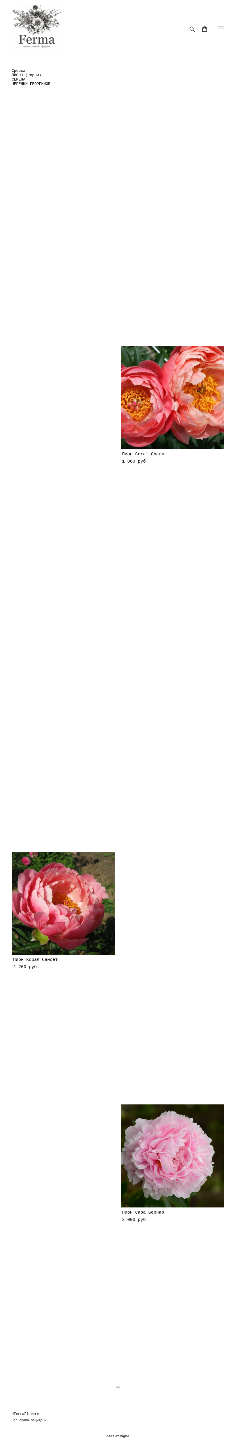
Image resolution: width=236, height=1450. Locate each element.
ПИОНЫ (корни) (26, 75)
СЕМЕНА (18, 79)
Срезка (18, 71)
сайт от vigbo (117, 1436)
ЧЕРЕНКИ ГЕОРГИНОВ (31, 84)
